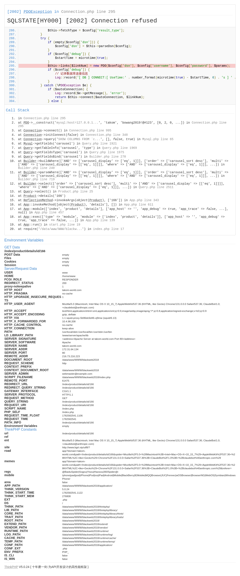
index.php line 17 (108, 229)
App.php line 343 (144, 200)
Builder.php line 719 (36, 179)
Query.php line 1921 (99, 143)
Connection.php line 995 (90, 130)
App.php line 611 (138, 204)
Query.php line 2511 (156, 187)
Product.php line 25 (75, 191)
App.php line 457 (49, 212)
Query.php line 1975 (106, 152)
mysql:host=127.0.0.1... (77, 122)
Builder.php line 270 (107, 156)
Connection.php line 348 (107, 135)
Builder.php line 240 (36, 168)
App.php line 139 (100, 220)
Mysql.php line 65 (157, 139)
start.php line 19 (64, 224)
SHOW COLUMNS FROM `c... (79, 139)
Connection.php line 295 (88, 12)
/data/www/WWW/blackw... (61, 229)
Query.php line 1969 (119, 148)
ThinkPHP (11, 567)
